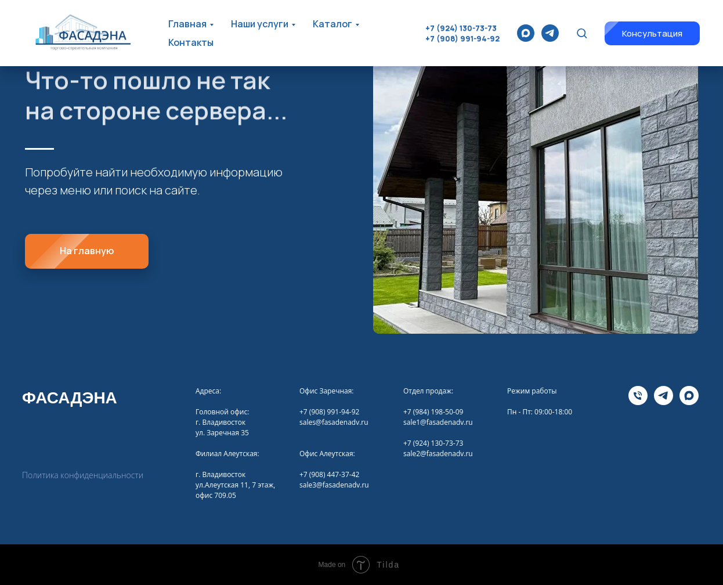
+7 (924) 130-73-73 (461, 28)
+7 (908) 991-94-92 (462, 38)
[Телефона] (638, 402)
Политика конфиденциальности (82, 475)
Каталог (332, 23)
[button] (581, 32)
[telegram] (550, 33)
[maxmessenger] (525, 33)
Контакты (191, 42)
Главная (187, 23)
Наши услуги (259, 23)
